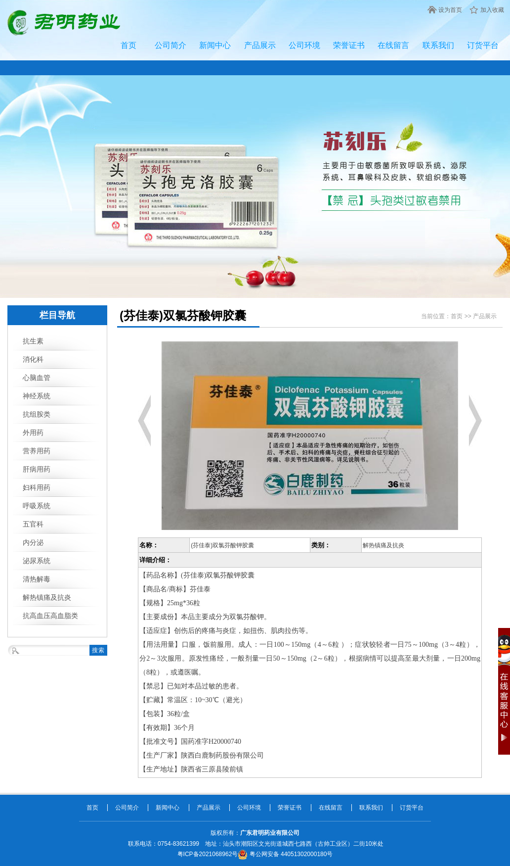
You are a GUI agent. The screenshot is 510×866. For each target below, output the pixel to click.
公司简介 (170, 45)
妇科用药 (36, 487)
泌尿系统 (36, 561)
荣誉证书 (349, 45)
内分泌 (33, 542)
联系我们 (438, 45)
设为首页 (450, 9)
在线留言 (393, 45)
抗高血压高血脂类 (50, 616)
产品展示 (260, 45)
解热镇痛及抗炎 (47, 597)
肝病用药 (36, 469)
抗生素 (33, 341)
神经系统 (36, 396)
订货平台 (483, 45)
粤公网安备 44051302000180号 (285, 854)
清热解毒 (36, 579)
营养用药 (36, 451)
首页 (128, 45)
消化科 (33, 359)
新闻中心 (215, 45)
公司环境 (304, 45)
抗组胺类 (36, 414)
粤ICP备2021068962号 (207, 854)
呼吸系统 (36, 506)
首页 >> (462, 316)
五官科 (33, 524)
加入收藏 (492, 9)
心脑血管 (36, 378)
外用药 (33, 432)
